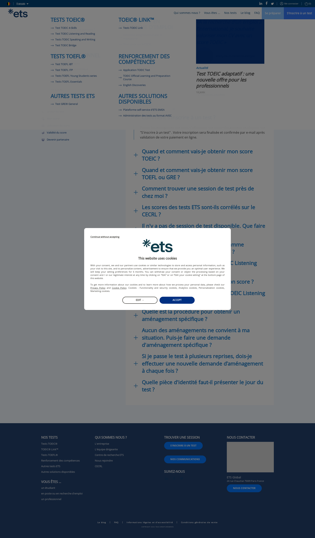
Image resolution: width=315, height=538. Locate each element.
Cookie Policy (119, 287)
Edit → (140, 300)
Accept (177, 300)
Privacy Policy (97, 287)
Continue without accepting (104, 237)
